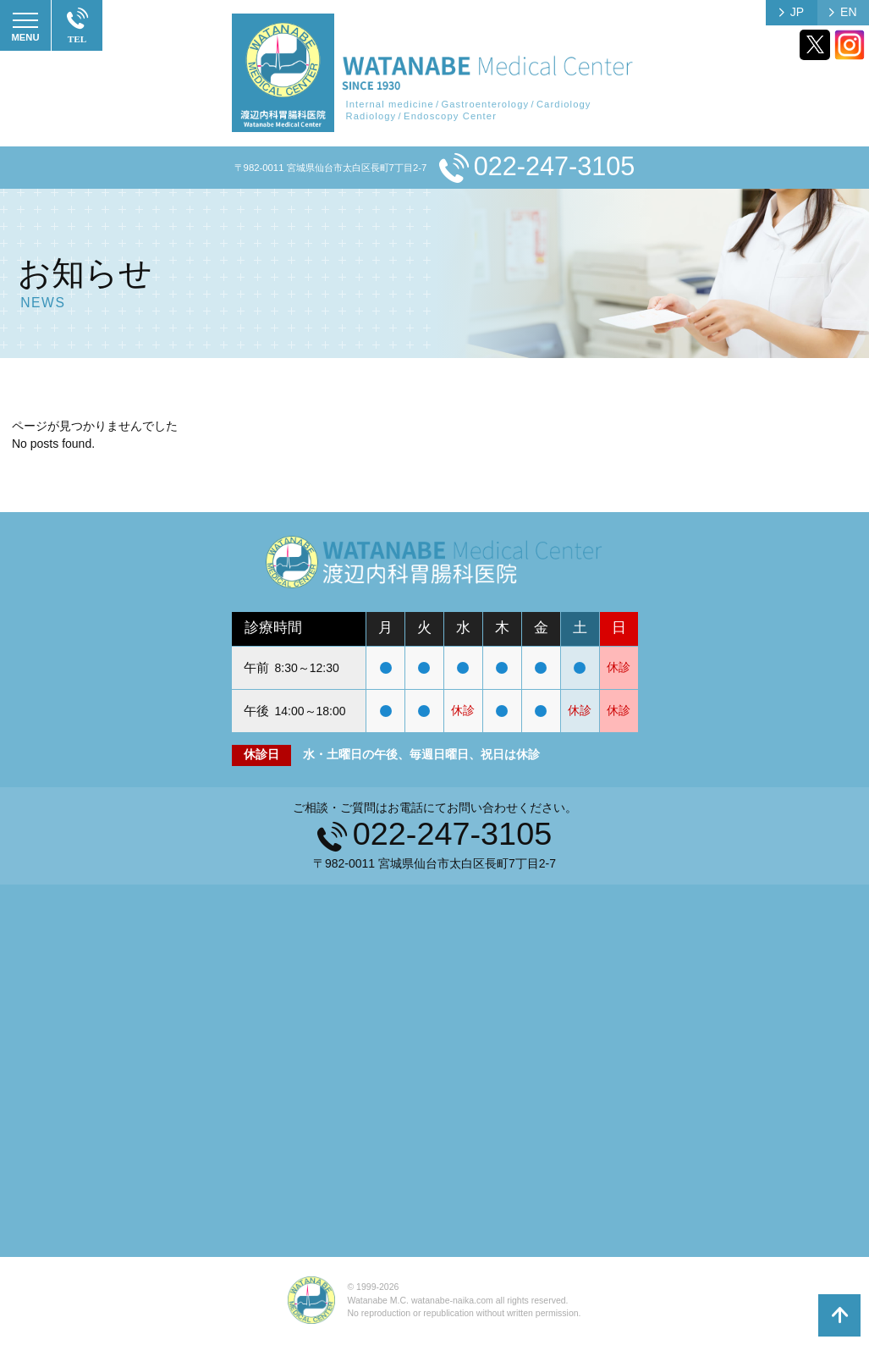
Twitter (815, 45)
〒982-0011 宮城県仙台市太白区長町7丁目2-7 (330, 168)
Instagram (849, 45)
